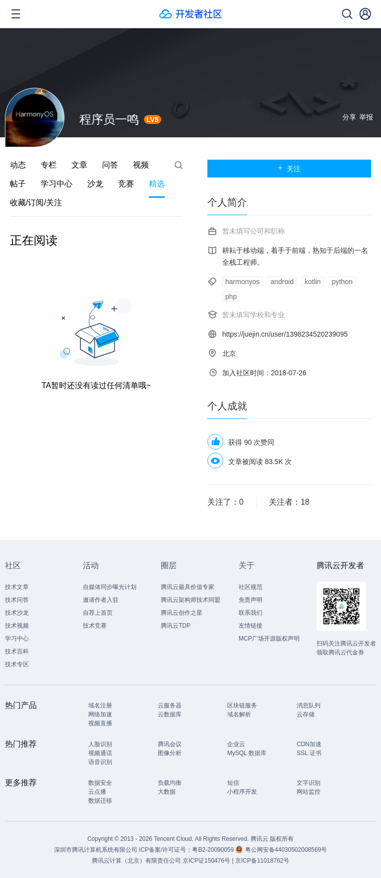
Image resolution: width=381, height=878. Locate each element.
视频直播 (100, 723)
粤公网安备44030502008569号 (286, 849)
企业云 (236, 744)
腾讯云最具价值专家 (187, 587)
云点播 (97, 791)
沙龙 (95, 183)
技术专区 (17, 664)
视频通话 (100, 753)
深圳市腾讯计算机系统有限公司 (95, 849)
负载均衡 (170, 782)
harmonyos (242, 282)
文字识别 (308, 782)
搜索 (179, 165)
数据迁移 (100, 800)
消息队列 (308, 705)
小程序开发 (242, 791)
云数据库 (170, 714)
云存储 (306, 714)
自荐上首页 (98, 612)
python (342, 282)
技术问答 (17, 599)
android (282, 282)
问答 (110, 165)
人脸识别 (100, 744)
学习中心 (56, 183)
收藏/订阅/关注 (36, 202)
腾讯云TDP (175, 625)
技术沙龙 (17, 612)
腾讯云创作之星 (181, 612)
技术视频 (17, 625)
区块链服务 (242, 705)
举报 (366, 117)
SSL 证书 (309, 753)
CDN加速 (309, 744)
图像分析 (170, 753)
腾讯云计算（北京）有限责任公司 (136, 860)
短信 (233, 782)
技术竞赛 (95, 625)
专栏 (49, 165)
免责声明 (250, 599)
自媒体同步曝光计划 (109, 587)
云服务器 (170, 705)
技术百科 (17, 651)
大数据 (167, 791)
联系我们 (250, 612)
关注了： (225, 502)
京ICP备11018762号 (262, 860)
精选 (157, 183)
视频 (141, 165)
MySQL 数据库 (246, 753)
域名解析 (239, 714)
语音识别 (100, 762)
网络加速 (100, 714)
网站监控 (308, 791)
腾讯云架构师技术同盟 (190, 599)
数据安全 (100, 782)
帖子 (18, 183)
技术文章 (17, 587)
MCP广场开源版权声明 (269, 638)
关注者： (289, 502)
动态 (18, 165)
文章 (79, 165)
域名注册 (100, 705)
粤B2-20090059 (213, 849)
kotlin (313, 282)
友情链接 (250, 625)
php (231, 296)
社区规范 (250, 587)
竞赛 (126, 183)
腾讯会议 (170, 744)
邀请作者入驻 (101, 599)
